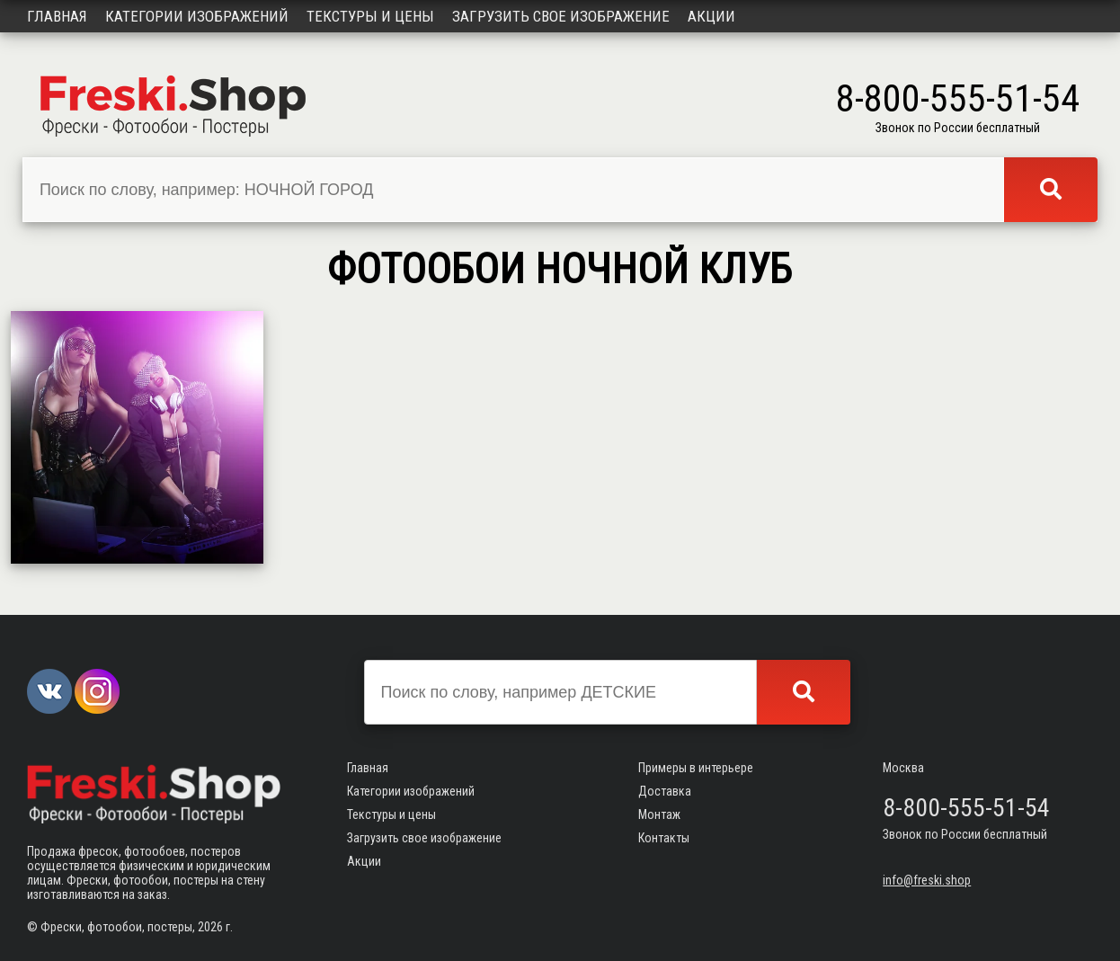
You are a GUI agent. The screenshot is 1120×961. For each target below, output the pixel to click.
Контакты (663, 838)
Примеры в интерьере (695, 768)
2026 (210, 927)
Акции (711, 16)
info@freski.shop (927, 880)
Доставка (664, 791)
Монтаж (659, 814)
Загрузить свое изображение (561, 16)
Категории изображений (197, 16)
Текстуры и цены (370, 16)
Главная (57, 16)
